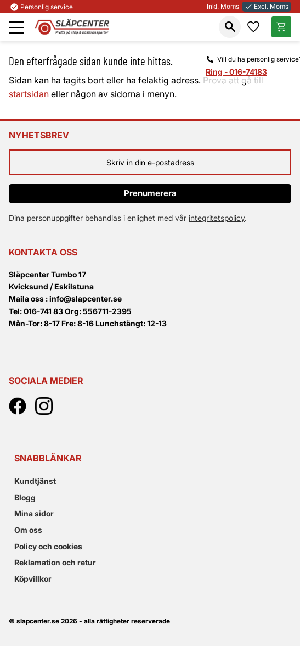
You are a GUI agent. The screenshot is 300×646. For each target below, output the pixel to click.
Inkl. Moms (223, 6)
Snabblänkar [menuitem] (47, 458)
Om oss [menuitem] (28, 529)
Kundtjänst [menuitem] (35, 481)
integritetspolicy (217, 217)
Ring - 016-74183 (236, 71)
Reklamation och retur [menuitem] (55, 562)
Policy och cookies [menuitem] (48, 546)
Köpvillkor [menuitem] (33, 578)
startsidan (29, 93)
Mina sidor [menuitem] (34, 513)
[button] (16, 27)
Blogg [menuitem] (25, 497)
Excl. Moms (266, 6)
